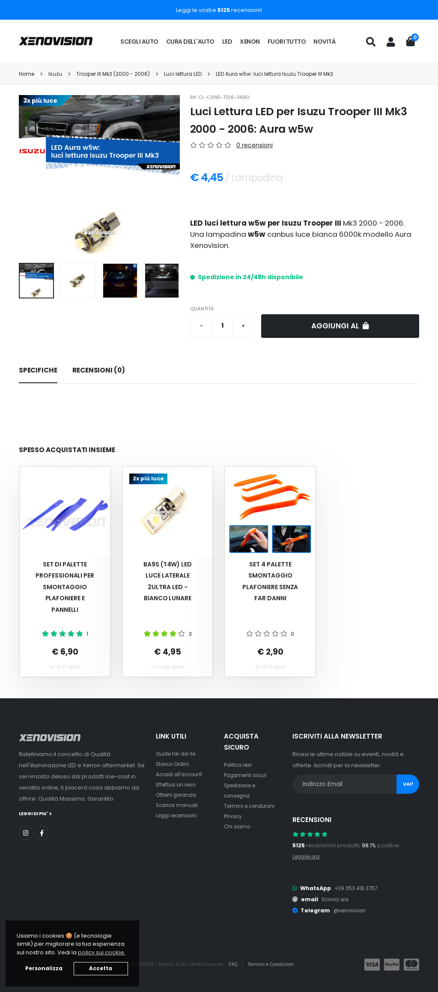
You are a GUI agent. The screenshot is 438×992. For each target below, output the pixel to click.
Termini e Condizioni (274, 964)
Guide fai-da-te (178, 753)
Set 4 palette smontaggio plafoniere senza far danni (270, 581)
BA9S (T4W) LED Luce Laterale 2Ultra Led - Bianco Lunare (167, 581)
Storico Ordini (175, 764)
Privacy (234, 816)
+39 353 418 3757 (357, 888)
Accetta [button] (100, 968)
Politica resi (239, 765)
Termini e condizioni (251, 806)
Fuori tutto (287, 41)
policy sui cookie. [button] (101, 952)
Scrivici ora (337, 899)
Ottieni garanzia (178, 794)
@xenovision (351, 910)
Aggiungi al (340, 326)
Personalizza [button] (44, 968)
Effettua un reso (177, 784)
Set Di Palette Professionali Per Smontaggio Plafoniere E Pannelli (65, 587)
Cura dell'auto (190, 41)
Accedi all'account (181, 774)
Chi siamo (238, 826)
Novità (324, 41)
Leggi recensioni (179, 815)
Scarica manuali (178, 805)
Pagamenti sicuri (247, 775)
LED (227, 41)
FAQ (234, 964)
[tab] (38, 370)
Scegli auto (139, 41)
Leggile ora (308, 856)
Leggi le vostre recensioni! (219, 10)
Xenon (250, 41)
